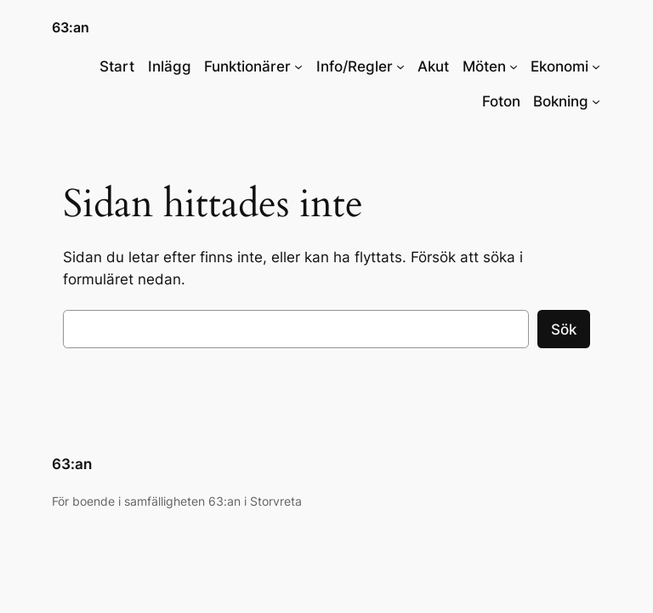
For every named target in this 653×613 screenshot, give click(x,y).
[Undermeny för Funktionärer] (298, 66)
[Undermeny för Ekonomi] (596, 66)
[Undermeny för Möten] (513, 66)
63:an (70, 27)
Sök (563, 329)
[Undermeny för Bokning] (596, 101)
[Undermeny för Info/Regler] (400, 66)
